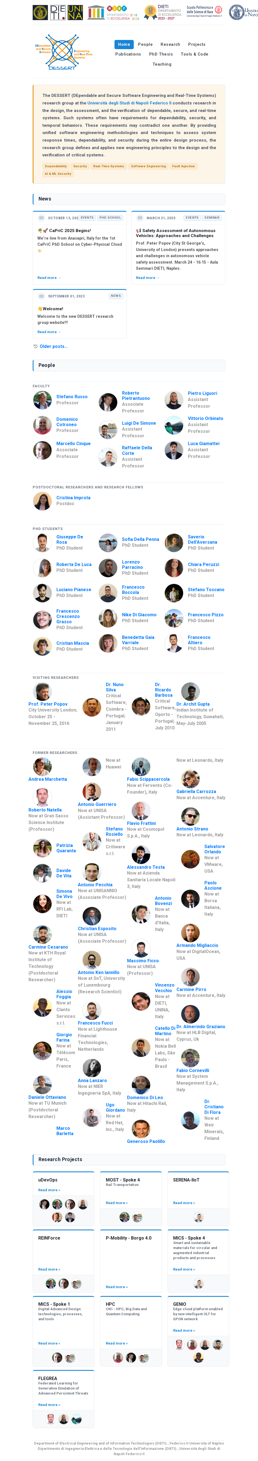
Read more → (49, 278)
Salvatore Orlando (214, 849)
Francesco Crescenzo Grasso (68, 616)
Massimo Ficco (143, 960)
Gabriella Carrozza (196, 791)
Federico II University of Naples (196, 1443)
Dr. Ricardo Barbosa (164, 690)
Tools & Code (194, 54)
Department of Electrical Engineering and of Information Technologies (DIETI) (100, 1443)
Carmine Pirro (191, 989)
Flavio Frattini (141, 823)
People (145, 44)
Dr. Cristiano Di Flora (214, 1107)
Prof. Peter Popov (48, 704)
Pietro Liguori (202, 393)
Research (170, 44)
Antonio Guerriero (97, 804)
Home (124, 44)
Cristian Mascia (72, 643)
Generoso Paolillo (146, 1141)
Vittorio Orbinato (205, 418)
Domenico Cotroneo (67, 422)
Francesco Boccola (133, 589)
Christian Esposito (97, 928)
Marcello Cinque (73, 443)
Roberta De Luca (74, 564)
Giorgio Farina (64, 1037)
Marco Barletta (64, 1131)
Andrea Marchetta (47, 779)
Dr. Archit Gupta (193, 704)
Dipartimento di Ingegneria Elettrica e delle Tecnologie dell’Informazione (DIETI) (107, 1448)
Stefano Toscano (206, 589)
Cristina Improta (73, 497)
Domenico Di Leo (145, 1097)
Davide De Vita (63, 873)
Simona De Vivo (64, 894)
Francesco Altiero (199, 640)
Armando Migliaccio (197, 945)
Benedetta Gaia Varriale (138, 640)
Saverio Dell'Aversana (202, 539)
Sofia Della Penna (140, 539)
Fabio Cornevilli (192, 1070)
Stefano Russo (72, 396)
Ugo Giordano (115, 1107)
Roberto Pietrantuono (136, 395)
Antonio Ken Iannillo (99, 972)
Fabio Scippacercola (148, 779)
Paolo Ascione (213, 885)
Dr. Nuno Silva (115, 687)
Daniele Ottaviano (47, 1097)
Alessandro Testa (146, 867)
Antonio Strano (192, 829)
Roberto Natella (45, 810)
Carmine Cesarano (48, 947)
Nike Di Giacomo (139, 614)
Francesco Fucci (95, 1023)
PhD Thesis (161, 54)
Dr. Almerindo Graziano (200, 1026)
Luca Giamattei (203, 443)
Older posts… (54, 346)
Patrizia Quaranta (66, 848)
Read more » (49, 1190)
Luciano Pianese (73, 589)
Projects (197, 44)
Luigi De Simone (139, 423)
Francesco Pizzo (206, 614)
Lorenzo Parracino (132, 564)
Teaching (161, 64)
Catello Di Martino (165, 1031)
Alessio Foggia (64, 994)
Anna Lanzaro (92, 1080)
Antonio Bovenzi (163, 901)
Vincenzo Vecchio (165, 987)
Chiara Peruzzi (203, 564)
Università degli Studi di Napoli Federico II (129, 103)
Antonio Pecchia (95, 884)
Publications (128, 54)
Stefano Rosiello (114, 831)
